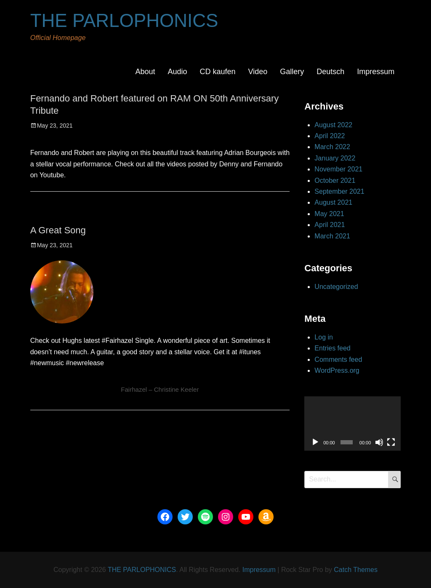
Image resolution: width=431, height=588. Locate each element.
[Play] (315, 442)
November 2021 (338, 169)
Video (258, 71)
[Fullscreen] (391, 442)
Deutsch (330, 71)
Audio (177, 71)
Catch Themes (356, 569)
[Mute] (379, 442)
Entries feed (332, 348)
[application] (352, 423)
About (145, 71)
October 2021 (334, 180)
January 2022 (334, 158)
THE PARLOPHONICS (124, 20)
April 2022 (329, 135)
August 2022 (333, 124)
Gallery (292, 71)
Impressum (375, 71)
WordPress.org (336, 370)
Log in (323, 337)
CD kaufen (217, 71)
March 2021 (332, 236)
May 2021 (329, 213)
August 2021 (333, 202)
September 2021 (339, 191)
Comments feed (338, 359)
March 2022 (332, 146)
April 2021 (329, 224)
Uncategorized (336, 286)
